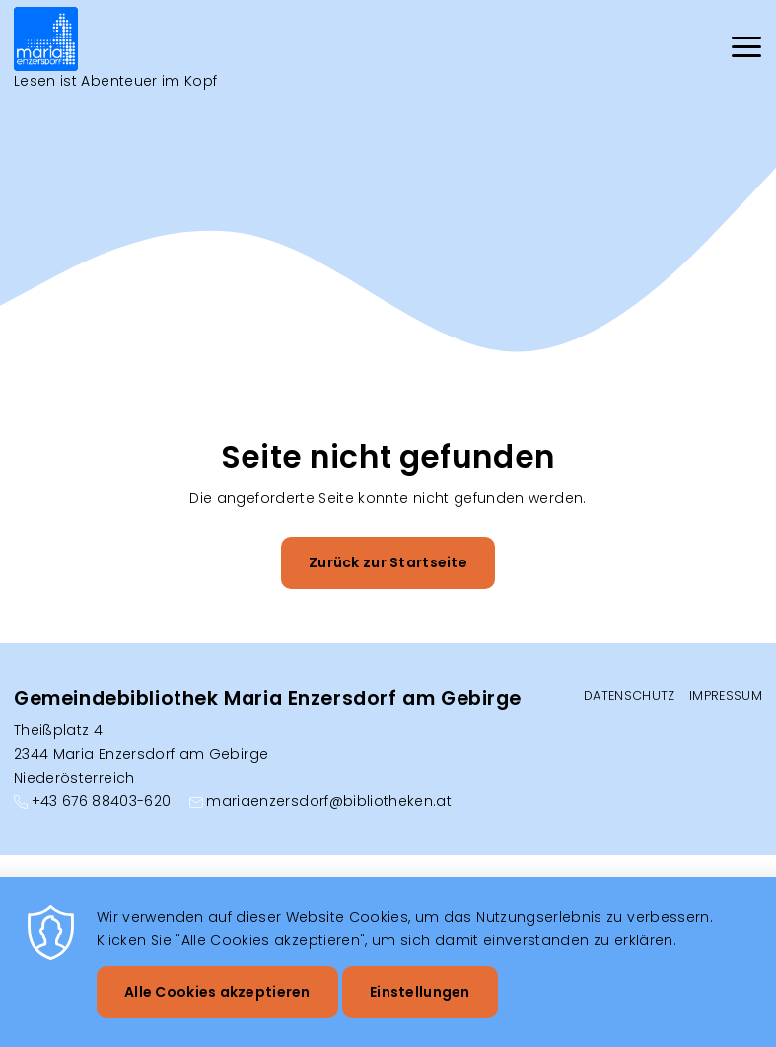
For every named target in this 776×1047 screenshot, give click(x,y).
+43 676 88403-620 (102, 801)
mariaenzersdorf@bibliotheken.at (329, 801)
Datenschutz (629, 695)
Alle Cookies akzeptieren (217, 1006)
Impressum (725, 695)
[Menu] (746, 50)
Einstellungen (420, 1006)
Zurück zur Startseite (388, 562)
